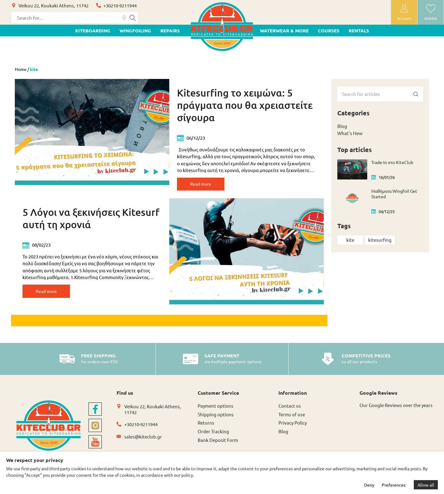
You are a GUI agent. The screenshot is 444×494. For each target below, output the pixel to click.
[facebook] (95, 413)
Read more (206, 185)
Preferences (393, 485)
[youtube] (95, 445)
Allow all (425, 485)
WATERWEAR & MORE (284, 30)
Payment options (215, 409)
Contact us (289, 409)
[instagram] (95, 429)
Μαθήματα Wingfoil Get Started (394, 193)
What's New (350, 133)
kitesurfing (380, 240)
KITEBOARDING (92, 30)
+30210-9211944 (120, 5)
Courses (328, 30)
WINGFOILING (135, 30)
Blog (342, 126)
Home (21, 69)
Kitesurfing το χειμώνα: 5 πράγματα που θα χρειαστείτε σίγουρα (245, 105)
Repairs (170, 30)
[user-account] (404, 12)
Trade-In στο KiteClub (392, 162)
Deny (369, 485)
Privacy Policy (292, 427)
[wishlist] (430, 12)
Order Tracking (213, 435)
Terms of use (291, 418)
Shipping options (216, 418)
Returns (206, 427)
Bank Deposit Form (218, 444)
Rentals (359, 30)
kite (350, 240)
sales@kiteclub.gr (143, 440)
